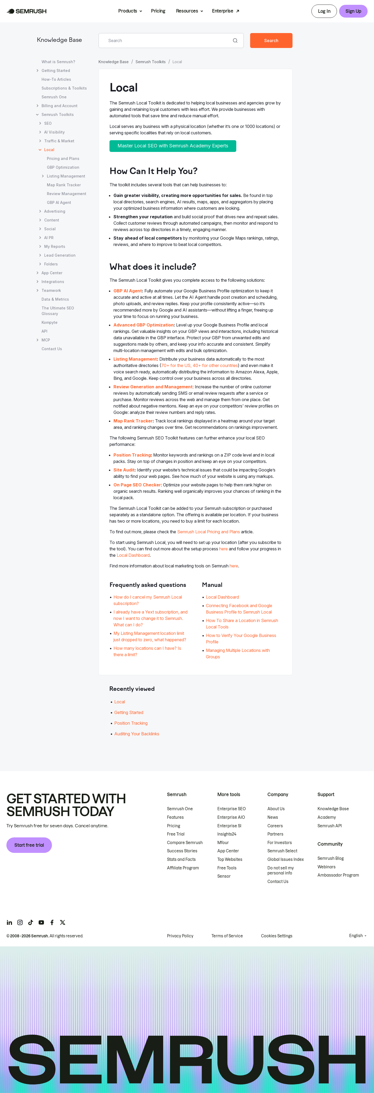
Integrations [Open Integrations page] (53, 281)
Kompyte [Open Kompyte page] (50, 322)
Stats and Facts (181, 859)
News (272, 817)
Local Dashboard (133, 555)
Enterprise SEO (231, 809)
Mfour (223, 843)
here (223, 548)
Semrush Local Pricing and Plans (208, 531)
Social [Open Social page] (50, 229)
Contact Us (277, 882)
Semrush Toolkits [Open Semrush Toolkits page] (58, 114)
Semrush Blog (331, 858)
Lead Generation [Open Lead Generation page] (60, 255)
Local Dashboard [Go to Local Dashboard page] (222, 597)
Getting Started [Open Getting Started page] (56, 70)
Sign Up (353, 11)
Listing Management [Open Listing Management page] (66, 176)
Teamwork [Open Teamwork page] (51, 290)
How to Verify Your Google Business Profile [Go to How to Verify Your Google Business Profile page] (241, 638)
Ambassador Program (338, 875)
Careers (275, 826)
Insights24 (226, 834)
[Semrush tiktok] (30, 922)
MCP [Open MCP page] (46, 340)
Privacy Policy (180, 936)
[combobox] (165, 40)
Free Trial (176, 834)
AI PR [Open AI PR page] (49, 237)
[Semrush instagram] (20, 922)
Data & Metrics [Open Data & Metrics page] (55, 299)
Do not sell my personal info (280, 871)
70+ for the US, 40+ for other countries (199, 365)
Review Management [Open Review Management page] (66, 193)
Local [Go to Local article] (119, 702)
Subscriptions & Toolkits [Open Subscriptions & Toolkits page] (64, 88)
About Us (276, 809)
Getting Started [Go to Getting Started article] (128, 712)
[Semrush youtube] (41, 922)
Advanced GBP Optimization (143, 325)
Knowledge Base (59, 40)
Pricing (158, 11)
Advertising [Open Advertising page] (54, 211)
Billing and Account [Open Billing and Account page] (60, 105)
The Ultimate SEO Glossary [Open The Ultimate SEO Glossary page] (58, 311)
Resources (187, 11)
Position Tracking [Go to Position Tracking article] (131, 723)
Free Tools (227, 868)
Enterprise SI (229, 826)
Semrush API (330, 826)
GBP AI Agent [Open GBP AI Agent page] (59, 202)
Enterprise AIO (231, 817)
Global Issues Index (285, 859)
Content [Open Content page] (51, 220)
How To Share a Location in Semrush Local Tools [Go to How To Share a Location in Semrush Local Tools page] (242, 624)
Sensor (224, 876)
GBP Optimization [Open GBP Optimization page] (63, 167)
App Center (228, 851)
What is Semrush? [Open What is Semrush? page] (58, 61)
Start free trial (29, 845)
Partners (275, 834)
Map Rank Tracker (133, 421)
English (356, 936)
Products (127, 11)
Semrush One (180, 809)
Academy (327, 817)
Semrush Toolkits (151, 61)
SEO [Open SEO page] (48, 123)
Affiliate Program (183, 868)
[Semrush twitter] (62, 922)
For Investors (279, 843)
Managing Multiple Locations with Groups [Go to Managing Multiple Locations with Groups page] (238, 653)
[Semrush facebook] (52, 922)
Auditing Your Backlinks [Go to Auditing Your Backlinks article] (136, 734)
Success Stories (182, 851)
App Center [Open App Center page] (52, 273)
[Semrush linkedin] (9, 922)
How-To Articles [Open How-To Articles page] (56, 79)
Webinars (327, 867)
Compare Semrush (185, 843)
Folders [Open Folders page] (51, 264)
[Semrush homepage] (26, 11)
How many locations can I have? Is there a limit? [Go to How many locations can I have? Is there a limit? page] (147, 651)
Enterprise (222, 11)
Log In (324, 11)
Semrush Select (282, 851)
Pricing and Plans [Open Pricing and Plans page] (63, 158)
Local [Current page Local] (49, 149)
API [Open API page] (44, 331)
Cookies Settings (276, 936)
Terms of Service (227, 936)
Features (175, 817)
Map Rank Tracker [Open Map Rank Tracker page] (64, 185)
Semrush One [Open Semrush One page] (54, 97)
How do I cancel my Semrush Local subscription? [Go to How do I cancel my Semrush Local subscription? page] (147, 600)
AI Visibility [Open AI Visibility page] (54, 132)
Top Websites (229, 859)
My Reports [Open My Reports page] (54, 246)
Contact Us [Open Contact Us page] (52, 348)
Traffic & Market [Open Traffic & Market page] (59, 141)
